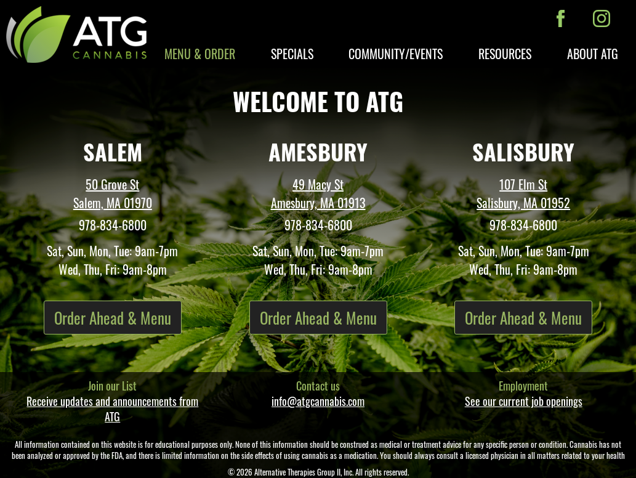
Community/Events (395, 53)
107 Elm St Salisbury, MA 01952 (523, 193)
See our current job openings (523, 401)
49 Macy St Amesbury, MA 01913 (318, 193)
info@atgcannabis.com (318, 401)
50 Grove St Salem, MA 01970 (112, 193)
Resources (504, 53)
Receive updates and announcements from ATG (112, 408)
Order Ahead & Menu (112, 317)
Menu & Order (199, 53)
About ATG (592, 53)
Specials (292, 53)
